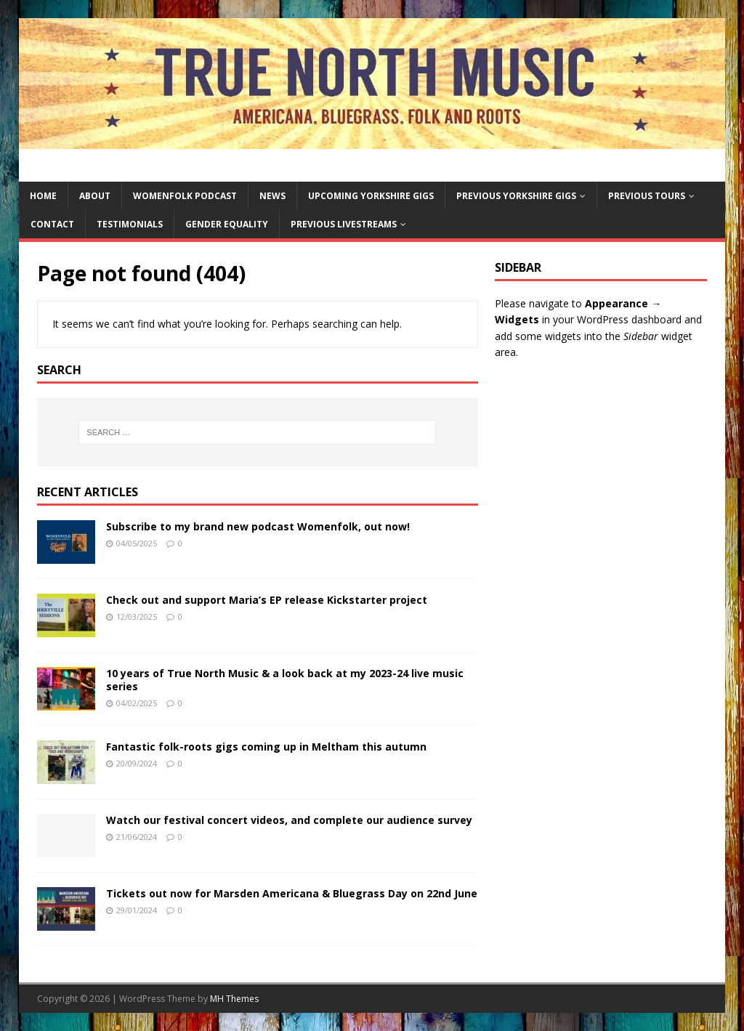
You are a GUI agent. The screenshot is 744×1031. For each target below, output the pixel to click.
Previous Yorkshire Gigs (516, 196)
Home (43, 196)
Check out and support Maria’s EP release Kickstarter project (266, 600)
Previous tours (646, 196)
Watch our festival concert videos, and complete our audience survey (289, 820)
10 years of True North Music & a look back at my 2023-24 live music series (285, 679)
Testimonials (130, 224)
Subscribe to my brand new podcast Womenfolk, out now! (258, 526)
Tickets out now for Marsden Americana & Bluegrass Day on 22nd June (291, 893)
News (272, 196)
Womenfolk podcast (185, 196)
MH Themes (234, 998)
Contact (52, 224)
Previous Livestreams (344, 224)
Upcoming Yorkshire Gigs (371, 196)
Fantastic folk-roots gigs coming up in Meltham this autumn (266, 746)
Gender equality (226, 224)
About (94, 196)
